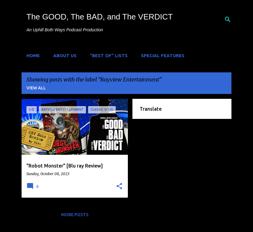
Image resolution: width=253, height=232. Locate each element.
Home (33, 55)
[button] (119, 186)
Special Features (162, 55)
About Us (65, 55)
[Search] (227, 19)
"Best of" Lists (109, 55)
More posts (74, 214)
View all (36, 87)
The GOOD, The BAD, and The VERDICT (99, 16)
